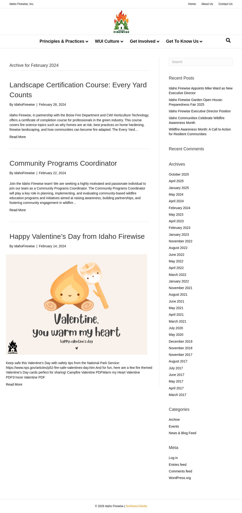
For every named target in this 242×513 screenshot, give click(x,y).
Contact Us (226, 4)
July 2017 (176, 368)
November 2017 (180, 355)
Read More (17, 137)
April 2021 (176, 314)
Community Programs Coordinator (63, 163)
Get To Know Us (182, 41)
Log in (173, 458)
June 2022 (176, 254)
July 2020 (176, 328)
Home (192, 4)
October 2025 (179, 174)
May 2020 (176, 334)
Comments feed (180, 471)
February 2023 (179, 228)
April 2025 (176, 181)
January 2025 (179, 188)
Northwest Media (136, 506)
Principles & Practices (62, 41)
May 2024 (176, 194)
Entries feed (177, 465)
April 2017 (176, 388)
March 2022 (177, 275)
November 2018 (180, 348)
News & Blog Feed (182, 433)
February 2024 (179, 208)
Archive (174, 419)
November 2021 (180, 288)
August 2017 (178, 361)
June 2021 (176, 301)
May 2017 (176, 381)
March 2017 (177, 395)
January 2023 (179, 234)
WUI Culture (107, 41)
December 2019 (180, 341)
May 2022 (176, 261)
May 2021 (176, 308)
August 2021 (178, 294)
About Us (207, 4)
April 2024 (176, 201)
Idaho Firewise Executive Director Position (200, 111)
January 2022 (179, 281)
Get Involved (143, 41)
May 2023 (176, 214)
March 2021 (177, 321)
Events (174, 426)
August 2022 (178, 248)
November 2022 (180, 241)
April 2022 (176, 268)
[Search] (228, 40)
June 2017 (176, 375)
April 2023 (176, 221)
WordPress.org (180, 478)
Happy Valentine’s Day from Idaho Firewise (77, 236)
